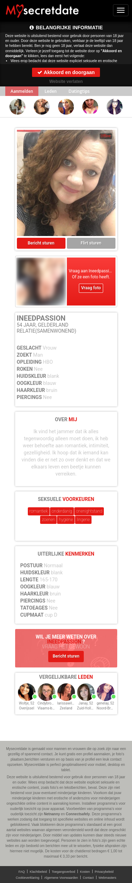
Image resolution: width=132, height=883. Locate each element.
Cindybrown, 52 (50, 703)
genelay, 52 (105, 703)
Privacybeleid (104, 871)
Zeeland (66, 708)
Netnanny (52, 814)
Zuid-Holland (87, 708)
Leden (51, 91)
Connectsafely (78, 814)
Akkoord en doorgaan (66, 72)
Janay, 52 (85, 703)
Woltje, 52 (26, 703)
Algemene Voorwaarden (61, 877)
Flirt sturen (91, 243)
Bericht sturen (41, 243)
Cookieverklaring (27, 877)
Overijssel (26, 708)
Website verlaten (66, 81)
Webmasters (107, 877)
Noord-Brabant (108, 708)
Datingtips (79, 91)
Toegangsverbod (63, 871)
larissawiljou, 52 (69, 703)
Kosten (85, 871)
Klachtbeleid (38, 871)
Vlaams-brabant (50, 708)
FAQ (22, 871)
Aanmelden (22, 91)
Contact (88, 877)
